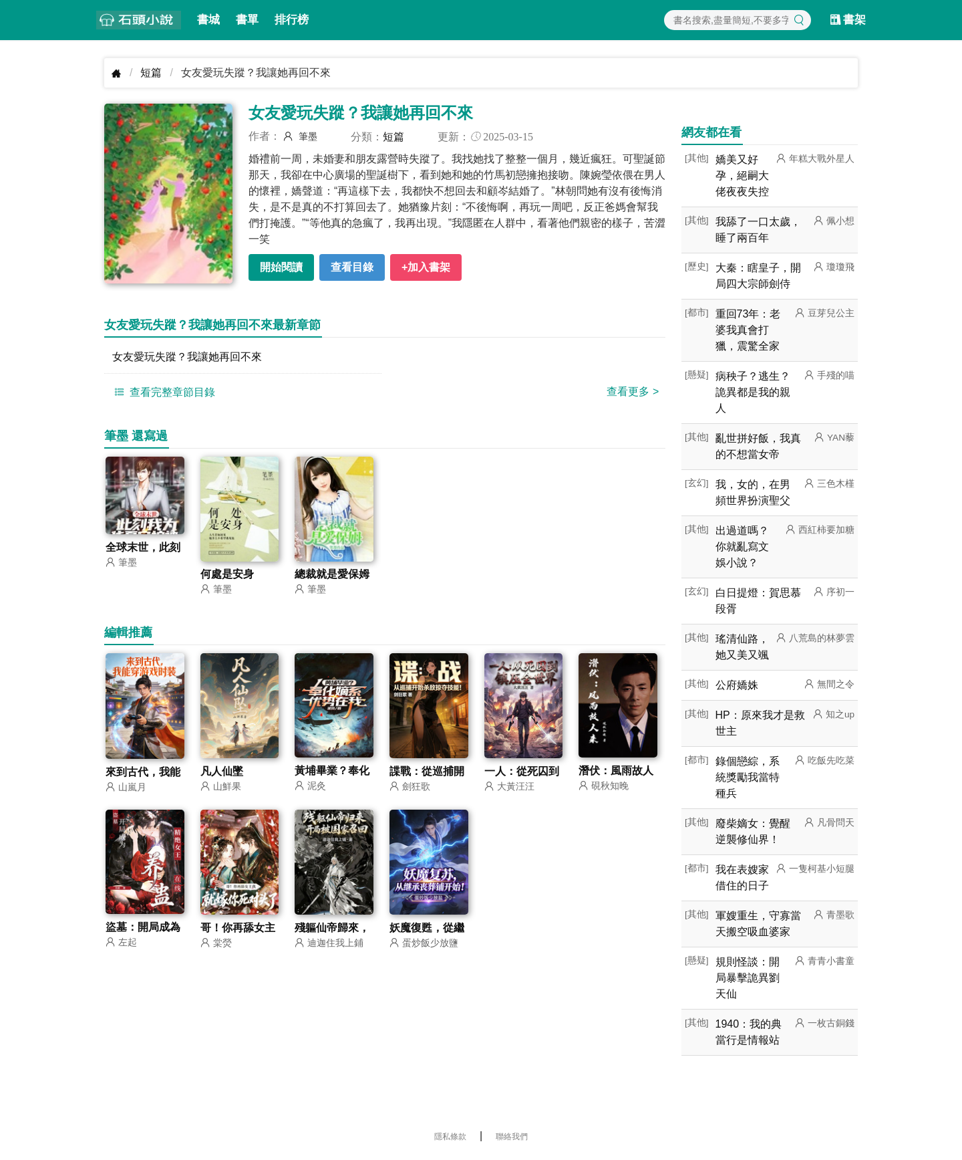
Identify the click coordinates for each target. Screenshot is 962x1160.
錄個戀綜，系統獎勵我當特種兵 (747, 777)
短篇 (151, 72)
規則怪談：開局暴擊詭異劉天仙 (747, 978)
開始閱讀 (281, 267)
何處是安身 (227, 574)
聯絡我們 (512, 1136)
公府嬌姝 (736, 685)
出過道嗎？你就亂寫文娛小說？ (742, 546)
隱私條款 (450, 1136)
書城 (208, 19)
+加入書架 (426, 267)
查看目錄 (352, 267)
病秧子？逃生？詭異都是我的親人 (752, 392)
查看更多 (633, 391)
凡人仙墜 (221, 772)
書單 (247, 19)
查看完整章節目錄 (163, 392)
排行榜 (292, 19)
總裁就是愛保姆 (332, 574)
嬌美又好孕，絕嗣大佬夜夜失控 (742, 175)
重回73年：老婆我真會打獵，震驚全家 (748, 330)
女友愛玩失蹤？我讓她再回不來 (187, 356)
